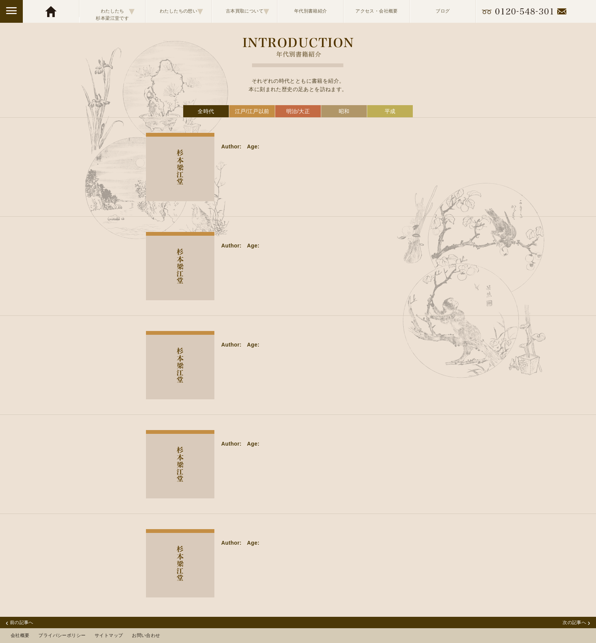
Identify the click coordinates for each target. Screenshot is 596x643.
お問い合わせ (146, 635)
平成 (390, 111)
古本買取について (247, 11)
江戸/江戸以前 (252, 111)
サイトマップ (109, 635)
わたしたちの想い (181, 11)
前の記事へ (19, 622)
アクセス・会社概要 (376, 11)
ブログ (443, 11)
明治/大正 (298, 111)
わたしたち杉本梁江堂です (115, 11)
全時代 (206, 111)
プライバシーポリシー (62, 635)
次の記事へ (576, 622)
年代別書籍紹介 (310, 11)
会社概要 (20, 635)
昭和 (344, 111)
